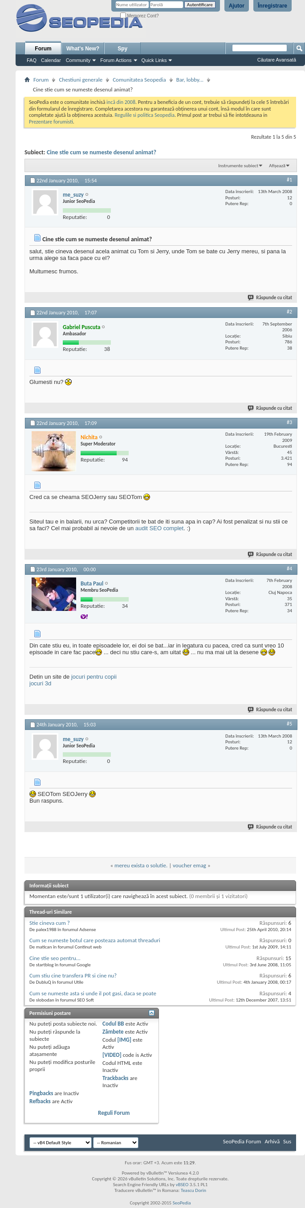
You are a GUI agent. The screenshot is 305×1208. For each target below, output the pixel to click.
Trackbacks (115, 1078)
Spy (122, 48)
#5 (289, 724)
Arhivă (272, 1141)
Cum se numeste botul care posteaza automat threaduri (94, 940)
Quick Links (154, 60)
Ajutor (236, 6)
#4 (289, 568)
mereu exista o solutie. (140, 865)
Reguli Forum (114, 1112)
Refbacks (40, 1101)
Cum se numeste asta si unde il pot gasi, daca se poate (92, 993)
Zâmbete (112, 1031)
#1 (289, 180)
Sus (287, 1141)
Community (78, 60)
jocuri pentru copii (94, 676)
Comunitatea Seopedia (139, 79)
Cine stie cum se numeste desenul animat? (101, 152)
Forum (43, 48)
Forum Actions (115, 60)
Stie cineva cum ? (49, 922)
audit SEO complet (159, 528)
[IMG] (124, 1039)
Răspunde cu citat (270, 298)
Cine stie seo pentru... (55, 958)
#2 (289, 312)
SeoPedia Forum (242, 1141)
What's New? (82, 48)
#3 (289, 422)
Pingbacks (41, 1093)
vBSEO (182, 1184)
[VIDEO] (112, 1054)
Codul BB (113, 1023)
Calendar (51, 60)
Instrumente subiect (238, 166)
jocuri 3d (40, 683)
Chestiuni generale (80, 79)
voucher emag (189, 865)
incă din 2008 (120, 102)
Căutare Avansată (276, 59)
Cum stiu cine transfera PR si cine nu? (73, 975)
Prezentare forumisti (51, 122)
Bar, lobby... (189, 79)
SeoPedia (182, 1203)
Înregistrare (272, 6)
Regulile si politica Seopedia (144, 115)
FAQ (32, 60)
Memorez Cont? (139, 15)
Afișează (277, 166)
